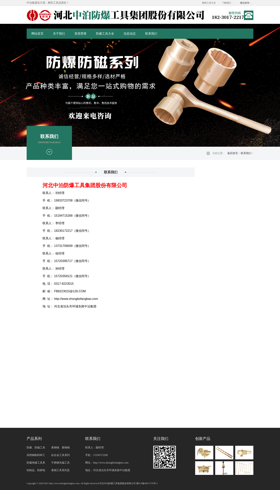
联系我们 (151, 33)
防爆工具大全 (105, 33)
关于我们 (59, 33)
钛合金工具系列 (60, 455)
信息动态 (130, 33)
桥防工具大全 (209, 3)
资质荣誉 (80, 33)
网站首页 (37, 33)
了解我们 (226, 3)
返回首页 (232, 153)
